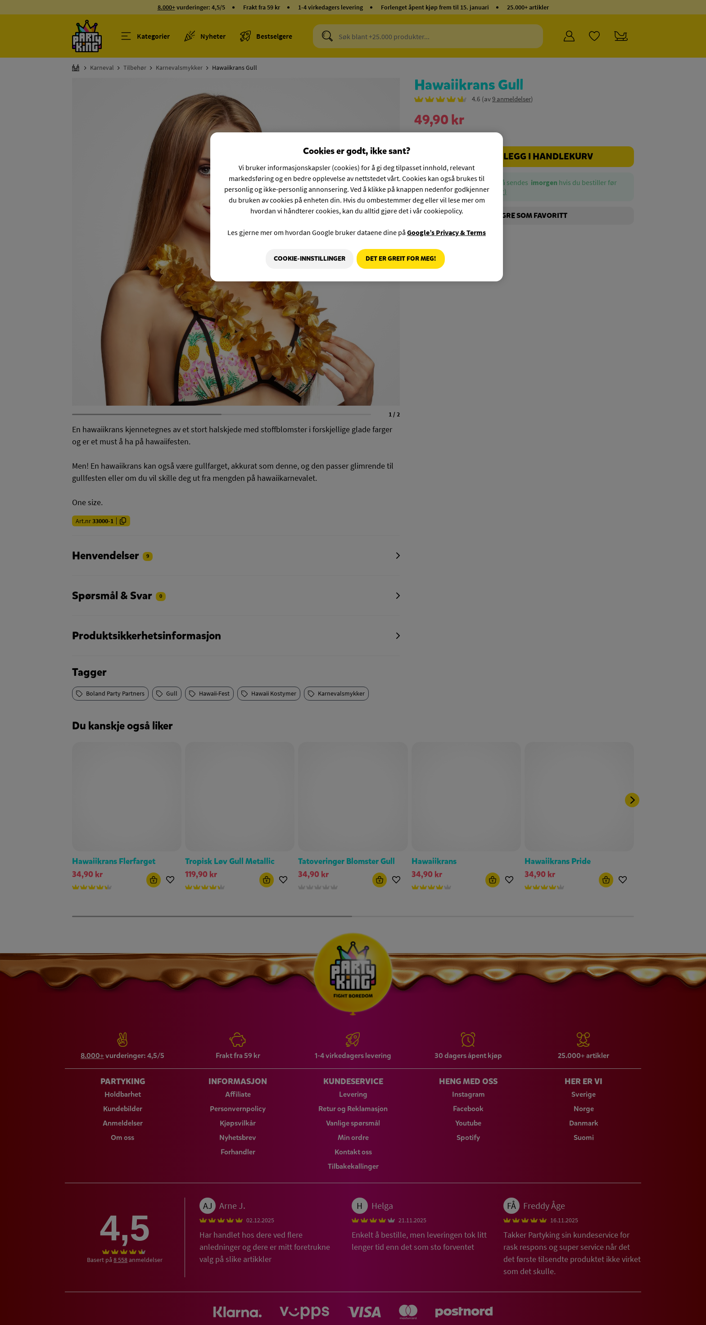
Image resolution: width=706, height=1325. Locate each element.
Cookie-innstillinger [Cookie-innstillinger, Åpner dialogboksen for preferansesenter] (306, 258)
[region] (356, 207)
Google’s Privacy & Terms (446, 232)
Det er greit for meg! (401, 258)
